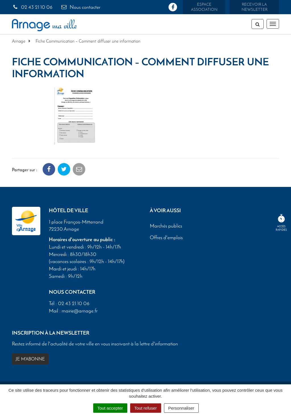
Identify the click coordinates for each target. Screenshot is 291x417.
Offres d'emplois (166, 237)
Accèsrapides (281, 223)
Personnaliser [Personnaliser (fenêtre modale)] (181, 408)
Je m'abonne (30, 359)
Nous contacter (80, 7)
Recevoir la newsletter (254, 7)
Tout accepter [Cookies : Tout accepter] (110, 408)
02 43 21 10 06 (32, 7)
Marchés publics (166, 226)
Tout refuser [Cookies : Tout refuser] (145, 408)
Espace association (204, 7)
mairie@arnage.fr (79, 311)
